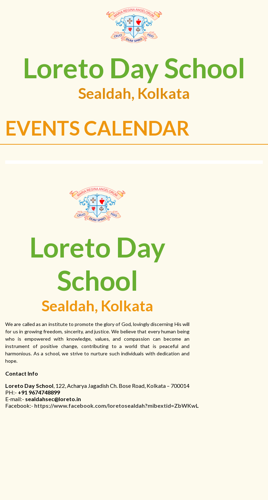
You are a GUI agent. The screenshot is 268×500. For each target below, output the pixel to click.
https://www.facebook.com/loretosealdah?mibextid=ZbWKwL (116, 405)
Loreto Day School (134, 67)
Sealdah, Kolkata (134, 93)
